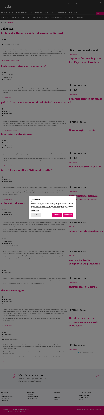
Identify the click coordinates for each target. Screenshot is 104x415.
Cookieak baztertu (68, 214)
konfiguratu (36, 214)
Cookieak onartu (57, 214)
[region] (52, 207)
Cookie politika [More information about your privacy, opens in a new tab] (35, 210)
